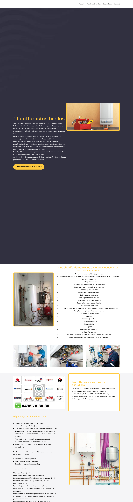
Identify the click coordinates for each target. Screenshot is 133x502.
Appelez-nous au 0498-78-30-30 (28, 167)
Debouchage (107, 4)
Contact (117, 4)
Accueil (81, 4)
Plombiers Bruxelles (94, 4)
